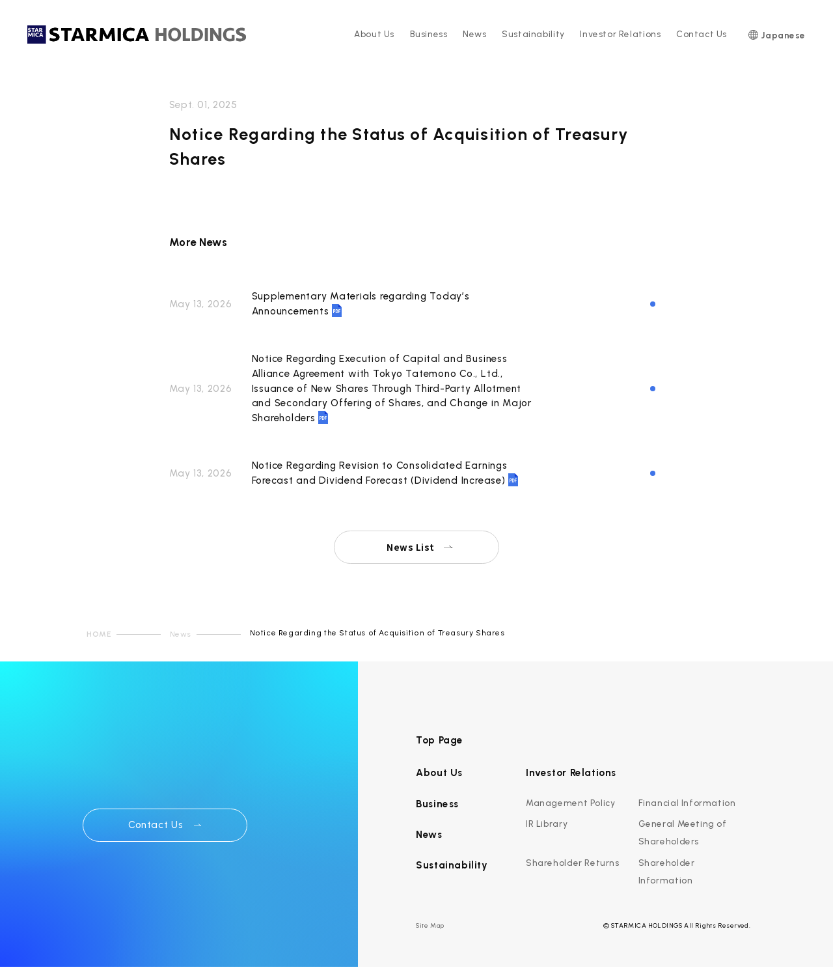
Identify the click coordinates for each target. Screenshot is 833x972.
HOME (99, 634)
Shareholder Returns (573, 862)
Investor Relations (620, 34)
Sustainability (533, 34)
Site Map (430, 925)
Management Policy (570, 803)
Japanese (783, 35)
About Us (374, 34)
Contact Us (701, 34)
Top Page (439, 740)
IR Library (546, 823)
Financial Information (687, 803)
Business (429, 34)
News (474, 34)
